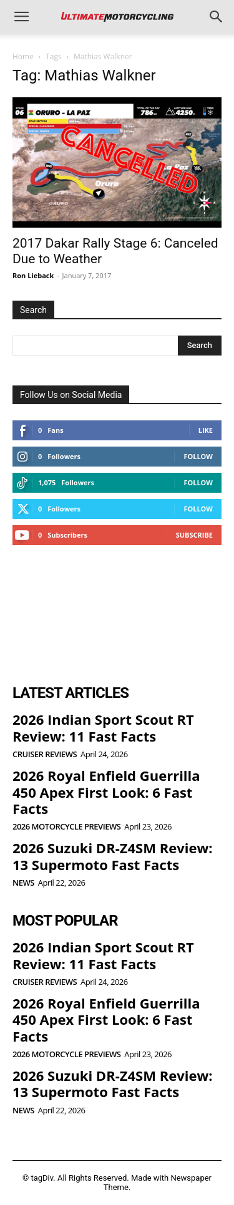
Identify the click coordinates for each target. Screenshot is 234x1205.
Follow (198, 456)
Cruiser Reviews (44, 754)
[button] (21, 17)
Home (23, 56)
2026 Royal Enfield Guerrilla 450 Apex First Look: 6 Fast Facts (106, 792)
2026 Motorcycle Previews (66, 826)
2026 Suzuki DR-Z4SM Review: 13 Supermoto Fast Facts (112, 855)
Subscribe (194, 535)
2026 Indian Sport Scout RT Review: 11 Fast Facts (103, 727)
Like (205, 430)
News (23, 883)
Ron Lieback (33, 275)
